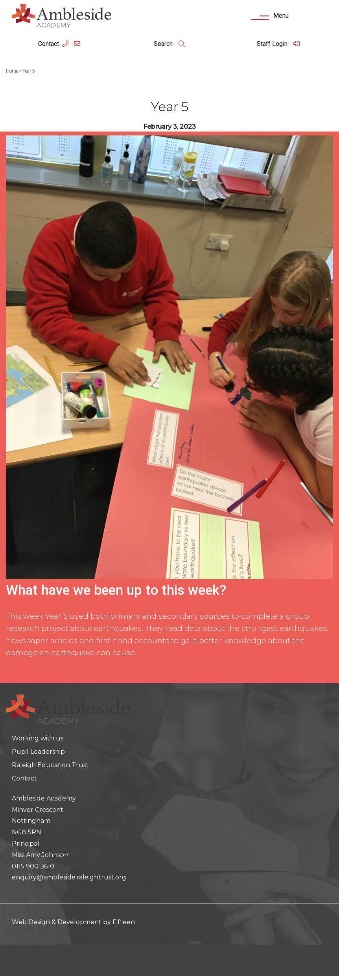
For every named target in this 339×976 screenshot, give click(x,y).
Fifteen (123, 922)
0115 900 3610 (33, 866)
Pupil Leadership (38, 751)
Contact (48, 44)
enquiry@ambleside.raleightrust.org (69, 877)
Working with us (37, 738)
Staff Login (278, 44)
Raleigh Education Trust (50, 765)
